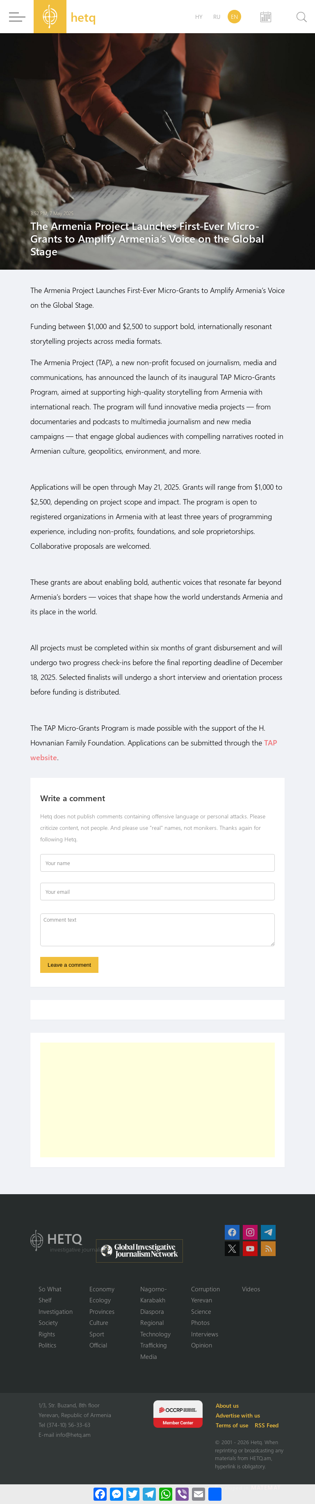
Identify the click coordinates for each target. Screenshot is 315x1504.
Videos (251, 1289)
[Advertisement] (157, 1100)
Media (148, 1356)
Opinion (201, 1345)
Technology (155, 1334)
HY (199, 16)
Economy (101, 1289)
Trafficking (153, 1345)
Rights (47, 1334)
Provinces (101, 1311)
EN (234, 16)
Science (201, 1311)
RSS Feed (266, 1425)
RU (216, 16)
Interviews (204, 1334)
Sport (96, 1334)
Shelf (45, 1300)
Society (48, 1322)
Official (98, 1345)
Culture (98, 1322)
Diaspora (152, 1311)
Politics (47, 1345)
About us (227, 1405)
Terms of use (232, 1425)
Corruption (205, 1289)
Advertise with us (238, 1415)
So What (50, 1289)
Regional (152, 1322)
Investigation (56, 1311)
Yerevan (201, 1300)
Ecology (100, 1300)
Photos (200, 1322)
